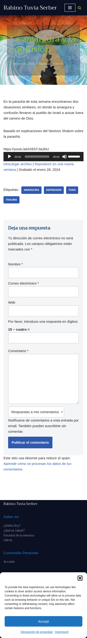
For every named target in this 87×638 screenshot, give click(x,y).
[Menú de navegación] (69, 8)
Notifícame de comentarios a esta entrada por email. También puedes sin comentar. (43, 419)
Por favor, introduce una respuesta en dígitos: (43, 321)
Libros (7, 540)
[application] (43, 156)
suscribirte (53, 426)
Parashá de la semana (18, 535)
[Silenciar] (64, 156)
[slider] (37, 156)
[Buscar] (79, 8)
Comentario (18, 351)
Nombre (15, 264)
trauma (11, 199)
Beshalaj (45, 63)
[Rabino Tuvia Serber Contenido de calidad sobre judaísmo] (30, 7)
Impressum (62, 632)
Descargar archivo (17, 164)
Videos (57, 63)
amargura (31, 190)
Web (11, 302)
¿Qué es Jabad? (14, 530)
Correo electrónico (23, 283)
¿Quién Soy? (11, 525)
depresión (53, 190)
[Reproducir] (9, 156)
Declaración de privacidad (37, 632)
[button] (80, 578)
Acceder (9, 561)
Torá (72, 190)
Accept (43, 621)
